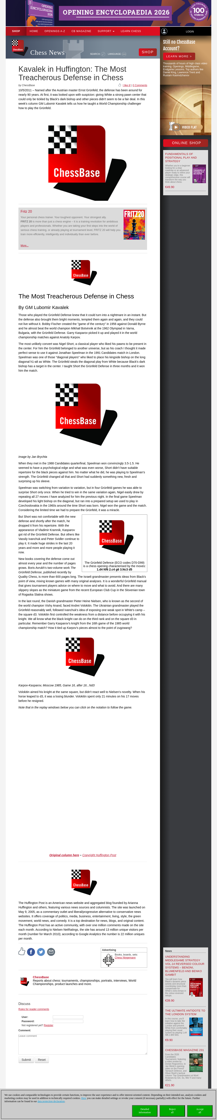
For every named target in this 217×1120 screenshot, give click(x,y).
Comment (24, 1030)
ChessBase (41, 977)
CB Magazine (81, 31)
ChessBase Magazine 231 (184, 1050)
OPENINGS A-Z (55, 31)
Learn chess (131, 31)
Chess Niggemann (125, 957)
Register (48, 1025)
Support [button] (106, 31)
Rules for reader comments (33, 1009)
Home (34, 31)
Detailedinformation (145, 1111)
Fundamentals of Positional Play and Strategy (181, 157)
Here (83, 1098)
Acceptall (199, 1111)
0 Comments (140, 85)
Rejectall (172, 1111)
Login (190, 31)
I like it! (127, 85)
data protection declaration (51, 1101)
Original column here (64, 855)
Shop (16, 31)
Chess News (47, 52)
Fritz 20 (26, 211)
